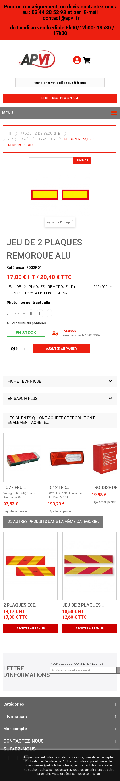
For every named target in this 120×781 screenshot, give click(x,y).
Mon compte (15, 728)
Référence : (16, 267)
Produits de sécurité (40, 134)
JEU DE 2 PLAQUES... (83, 605)
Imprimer (19, 313)
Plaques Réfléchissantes (31, 139)
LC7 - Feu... (14, 487)
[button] (60, 381)
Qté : (15, 348)
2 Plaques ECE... (21, 605)
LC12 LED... (58, 487)
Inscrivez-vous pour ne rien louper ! (77, 663)
